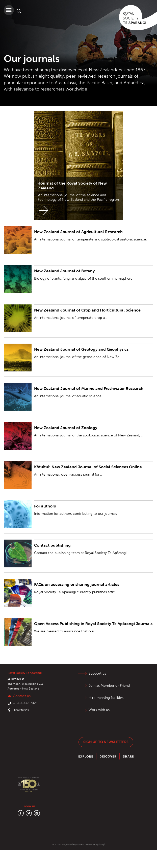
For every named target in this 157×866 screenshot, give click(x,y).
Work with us (99, 710)
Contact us (22, 696)
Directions (20, 710)
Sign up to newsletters (105, 742)
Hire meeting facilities (106, 698)
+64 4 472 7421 (25, 703)
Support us (97, 673)
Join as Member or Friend (109, 685)
